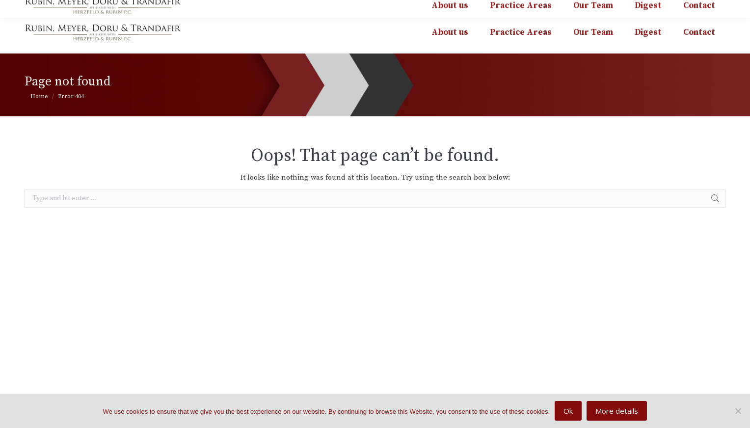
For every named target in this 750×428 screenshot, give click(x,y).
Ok (568, 411)
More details (616, 411)
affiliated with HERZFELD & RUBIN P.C (647, 7)
